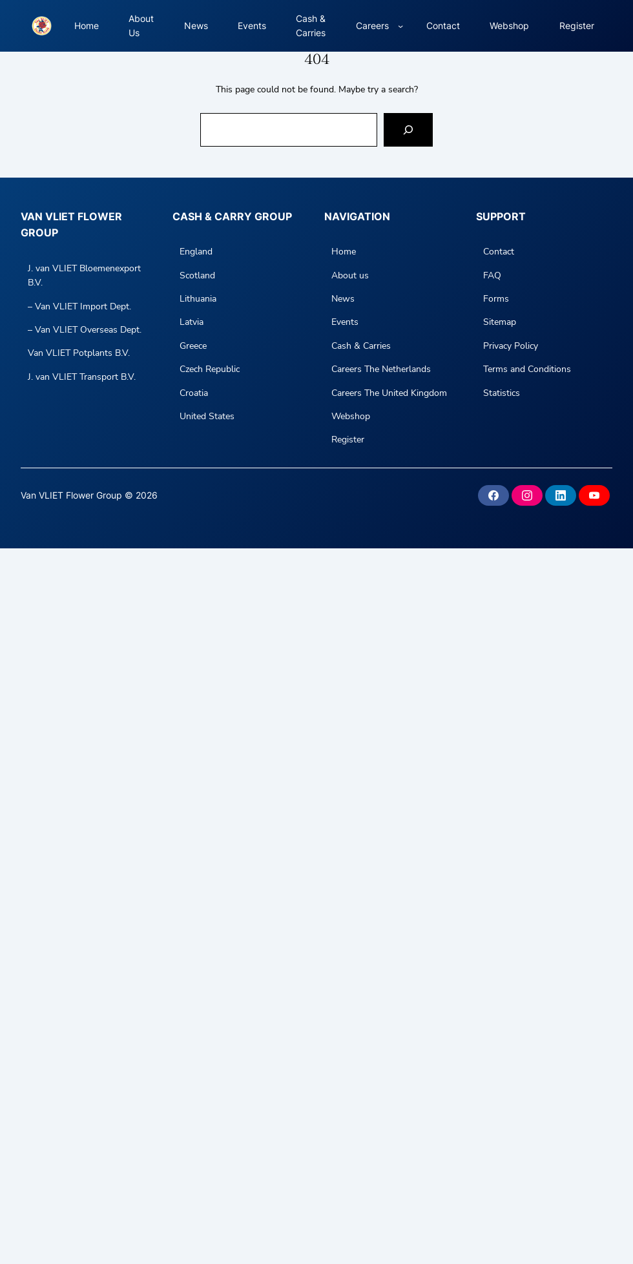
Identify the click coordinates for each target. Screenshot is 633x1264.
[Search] (408, 130)
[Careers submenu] (400, 25)
